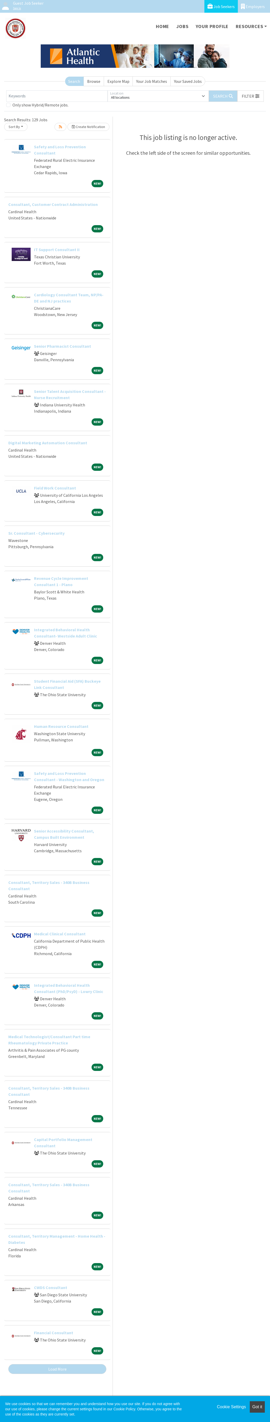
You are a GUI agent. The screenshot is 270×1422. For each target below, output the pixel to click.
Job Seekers (221, 6)
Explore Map (118, 81)
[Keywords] (57, 96)
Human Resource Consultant (61, 726)
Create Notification (88, 126)
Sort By (14, 126)
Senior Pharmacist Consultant (62, 346)
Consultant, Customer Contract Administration (53, 204)
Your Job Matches (151, 81)
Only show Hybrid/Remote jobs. (40, 105)
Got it (257, 1407)
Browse (93, 81)
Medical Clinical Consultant (60, 933)
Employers (253, 6)
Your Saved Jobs (188, 81)
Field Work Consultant (55, 488)
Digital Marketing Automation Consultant (47, 442)
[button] (250, 96)
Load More (57, 1369)
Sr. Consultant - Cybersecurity (36, 533)
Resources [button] (249, 26)
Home (162, 26)
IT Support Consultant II (57, 249)
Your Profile (212, 26)
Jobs (182, 26)
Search (74, 81)
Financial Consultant (53, 1332)
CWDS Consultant (50, 1287)
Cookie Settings (231, 1407)
